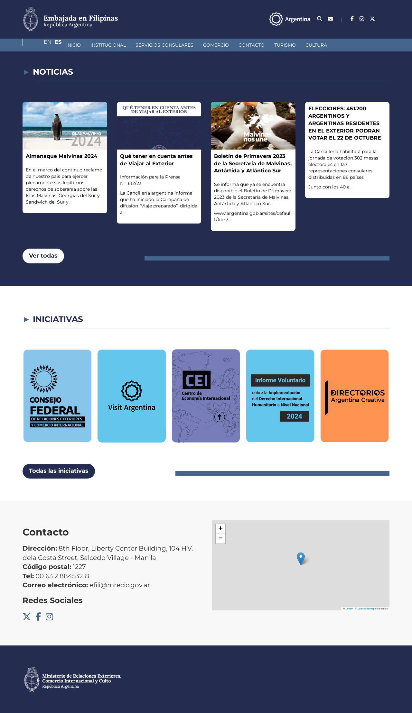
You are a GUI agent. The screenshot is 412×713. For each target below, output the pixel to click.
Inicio (39, 45)
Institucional (74, 45)
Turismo (251, 45)
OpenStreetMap (366, 608)
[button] (301, 558)
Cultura (282, 45)
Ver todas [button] (43, 255)
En (373, 19)
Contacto (217, 45)
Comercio (182, 45)
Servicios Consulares (130, 45)
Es (386, 19)
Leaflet (348, 608)
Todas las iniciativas (59, 470)
